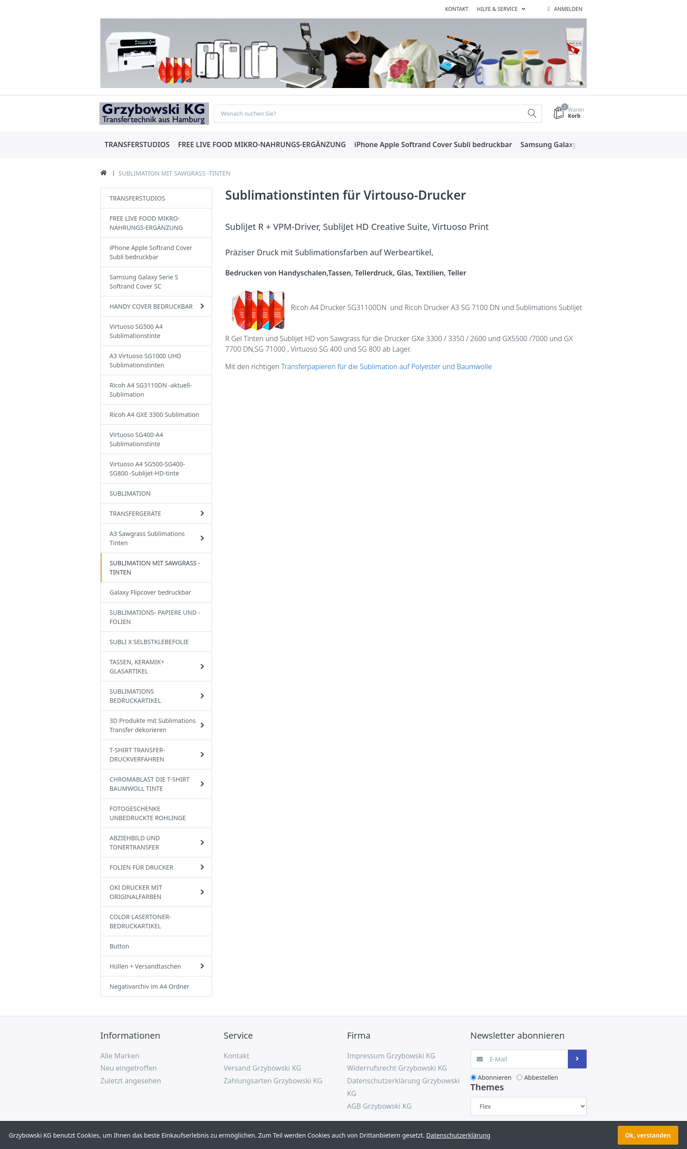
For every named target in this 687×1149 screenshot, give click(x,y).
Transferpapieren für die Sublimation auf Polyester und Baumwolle (386, 367)
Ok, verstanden (648, 1135)
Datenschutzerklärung (458, 1135)
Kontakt (456, 9)
